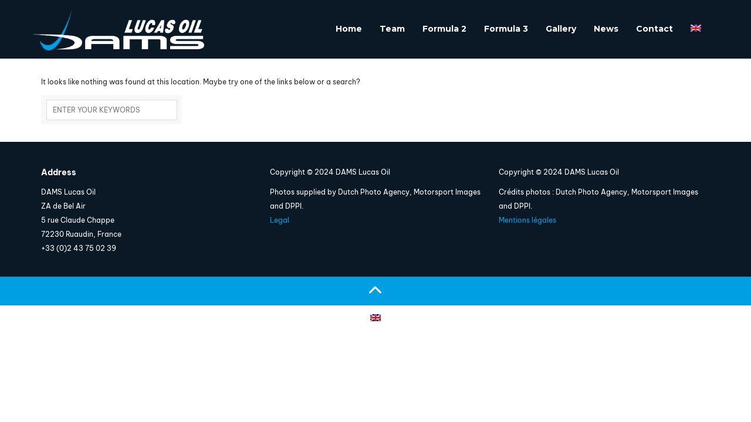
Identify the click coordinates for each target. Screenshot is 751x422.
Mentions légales (527, 220)
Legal (279, 220)
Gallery (561, 28)
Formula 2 (444, 28)
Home (349, 28)
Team (392, 28)
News (606, 28)
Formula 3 (506, 28)
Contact (654, 28)
